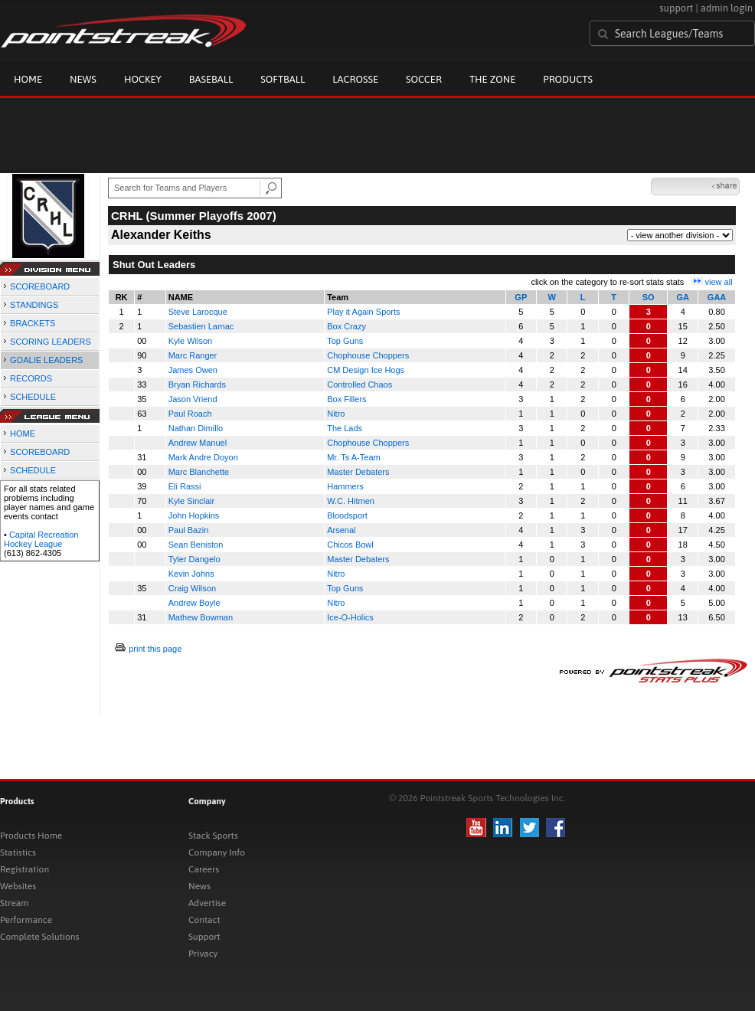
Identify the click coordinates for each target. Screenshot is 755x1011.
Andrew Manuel (197, 442)
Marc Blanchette (198, 471)
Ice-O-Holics (350, 617)
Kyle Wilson (190, 340)
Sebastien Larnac (201, 326)
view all (719, 281)
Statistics (18, 852)
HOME (22, 433)
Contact (204, 919)
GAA (717, 297)
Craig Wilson (192, 588)
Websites (18, 886)
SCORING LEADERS (50, 341)
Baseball (211, 79)
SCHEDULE (33, 396)
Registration (24, 869)
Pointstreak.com (123, 32)
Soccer (424, 79)
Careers (203, 869)
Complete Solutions (39, 936)
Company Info (216, 852)
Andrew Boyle (194, 602)
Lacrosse (355, 79)
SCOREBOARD (40, 286)
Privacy (202, 953)
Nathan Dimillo (196, 428)
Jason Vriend (192, 399)
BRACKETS (32, 323)
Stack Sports (213, 835)
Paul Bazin (188, 530)
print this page (155, 648)
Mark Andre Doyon (203, 457)
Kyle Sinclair (191, 501)
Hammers (345, 486)
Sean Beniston (196, 544)
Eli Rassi (184, 486)
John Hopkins (194, 515)
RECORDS (31, 378)
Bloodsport (347, 515)
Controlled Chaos (359, 384)
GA (682, 297)
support (676, 8)
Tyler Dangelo (194, 559)
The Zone (492, 79)
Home (28, 79)
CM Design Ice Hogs (365, 370)
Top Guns (345, 340)
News (83, 79)
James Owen (192, 370)
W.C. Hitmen (350, 501)
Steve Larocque (197, 311)
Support (204, 936)
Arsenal (341, 530)
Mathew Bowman (200, 617)
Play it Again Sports (363, 311)
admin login (727, 8)
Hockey (143, 79)
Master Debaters (358, 471)
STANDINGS (34, 304)
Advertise (207, 903)
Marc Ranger (192, 355)
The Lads (344, 428)
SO (648, 297)
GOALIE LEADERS (46, 360)
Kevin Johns (191, 573)
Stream (14, 903)
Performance (26, 919)
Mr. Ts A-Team (353, 457)
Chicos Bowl (350, 544)
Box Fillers (346, 399)
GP (521, 297)
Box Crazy (346, 326)
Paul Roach (190, 413)
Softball (282, 79)
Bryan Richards (197, 384)
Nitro (336, 413)
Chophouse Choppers (368, 355)
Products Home (31, 835)
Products (568, 79)
